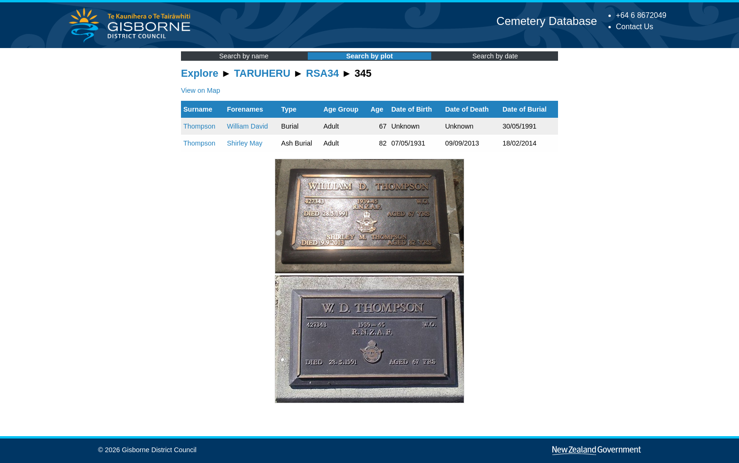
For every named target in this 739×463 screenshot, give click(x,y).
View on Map (200, 90)
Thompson (199, 126)
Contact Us (634, 27)
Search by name (244, 56)
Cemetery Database (546, 21)
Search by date (495, 56)
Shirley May (244, 143)
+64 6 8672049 (641, 15)
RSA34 (322, 73)
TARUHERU (262, 73)
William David (247, 126)
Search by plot (369, 56)
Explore (199, 73)
